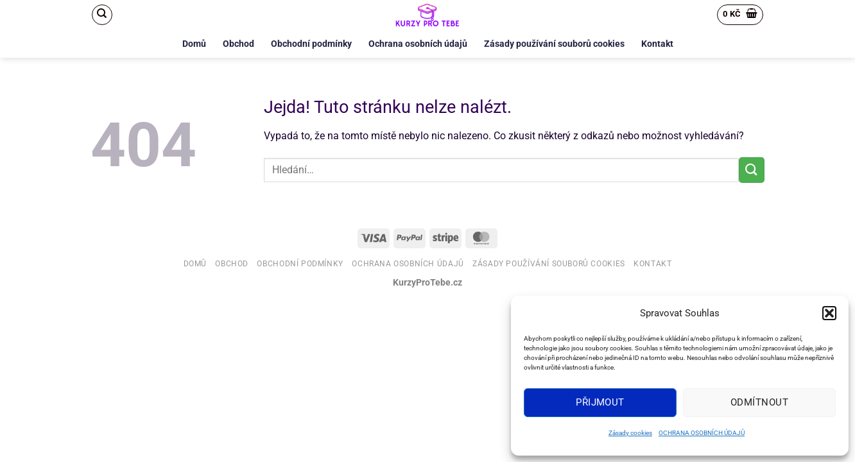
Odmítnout (759, 402)
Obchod (238, 43)
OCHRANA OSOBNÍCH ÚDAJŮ (702, 432)
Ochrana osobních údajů (417, 43)
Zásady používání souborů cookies (554, 43)
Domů (194, 43)
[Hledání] (102, 14)
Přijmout (600, 402)
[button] (829, 313)
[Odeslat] (751, 169)
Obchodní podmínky (311, 43)
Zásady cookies (630, 432)
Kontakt (657, 43)
